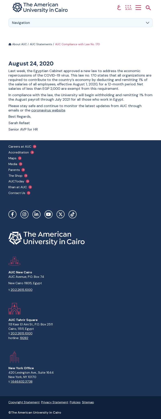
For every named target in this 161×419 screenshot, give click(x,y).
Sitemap (88, 402)
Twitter (61, 214)
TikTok (73, 214)
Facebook (12, 214)
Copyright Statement (24, 402)
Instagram (24, 214)
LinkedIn (36, 214)
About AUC (17, 44)
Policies (75, 402)
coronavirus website (48, 110)
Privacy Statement (54, 402)
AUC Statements (41, 44)
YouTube (49, 214)
